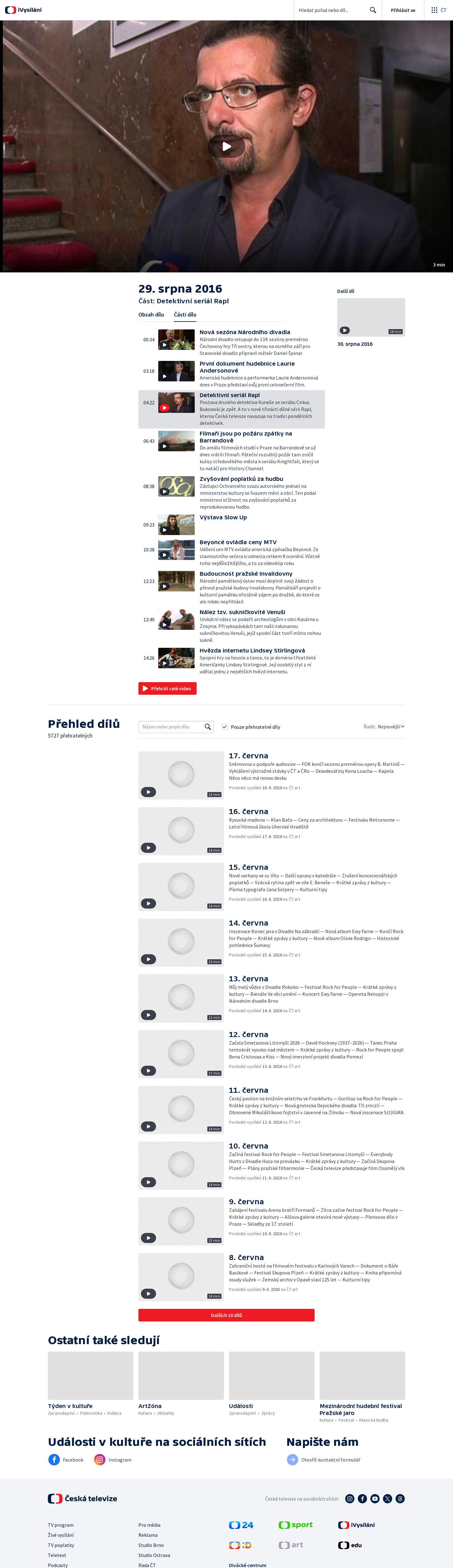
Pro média (149, 1525)
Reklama (148, 1535)
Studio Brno (151, 1545)
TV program (61, 1525)
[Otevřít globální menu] (438, 10)
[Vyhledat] (208, 727)
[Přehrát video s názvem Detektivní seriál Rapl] (226, 146)
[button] (226, 146)
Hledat (371, 12)
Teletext (57, 1555)
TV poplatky (61, 1545)
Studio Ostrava (154, 1555)
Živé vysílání (61, 1535)
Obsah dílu (151, 314)
